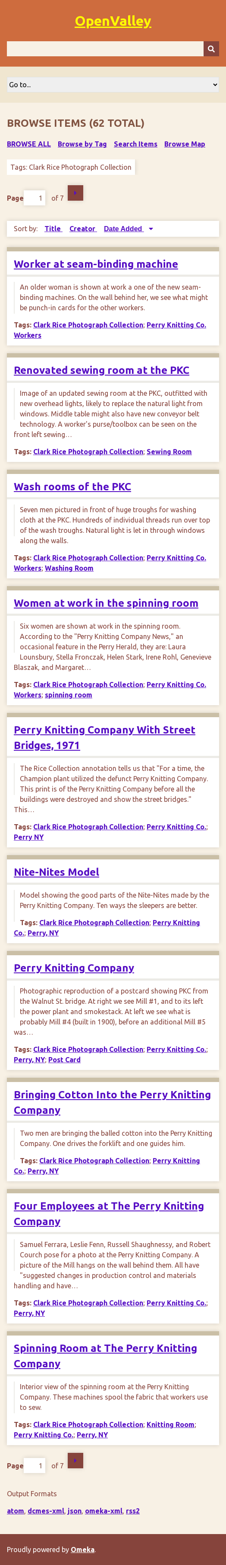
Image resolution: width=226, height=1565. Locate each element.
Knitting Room (171, 1424)
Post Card (64, 1060)
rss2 (133, 1511)
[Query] (113, 48)
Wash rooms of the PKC (72, 486)
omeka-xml (103, 1511)
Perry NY (29, 837)
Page (26, 197)
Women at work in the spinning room (106, 603)
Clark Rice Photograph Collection (88, 325)
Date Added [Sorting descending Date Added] (124, 228)
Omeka (82, 1549)
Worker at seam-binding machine (96, 264)
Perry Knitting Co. (176, 827)
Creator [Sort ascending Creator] (83, 228)
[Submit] (211, 48)
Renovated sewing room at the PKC (101, 370)
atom (15, 1511)
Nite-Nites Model (56, 872)
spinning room (68, 695)
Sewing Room (169, 451)
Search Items (135, 144)
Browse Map (184, 144)
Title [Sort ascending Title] (53, 228)
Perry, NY (43, 933)
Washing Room (69, 568)
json (75, 1511)
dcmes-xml (46, 1511)
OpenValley (113, 20)
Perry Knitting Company (74, 968)
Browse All (29, 144)
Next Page (75, 193)
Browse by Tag (82, 144)
